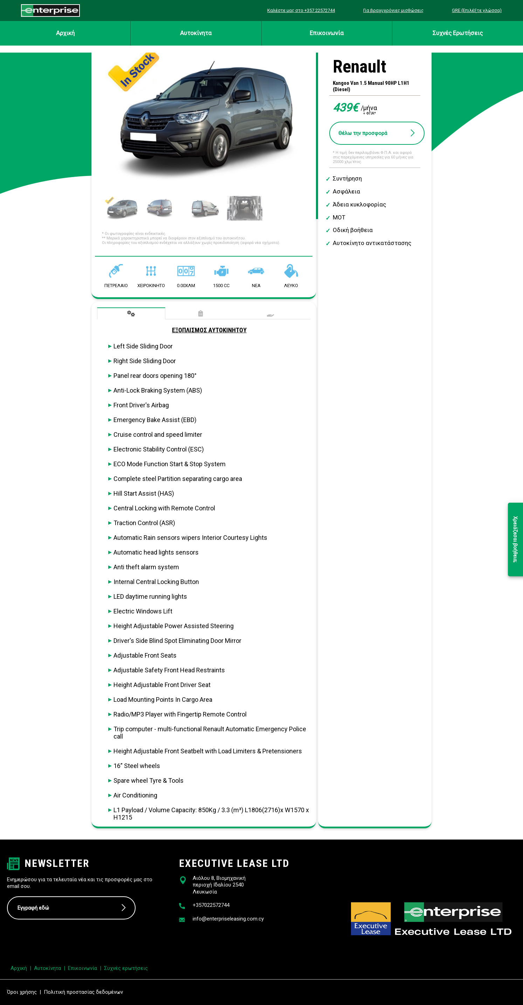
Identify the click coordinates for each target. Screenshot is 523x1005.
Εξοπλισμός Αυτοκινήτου (131, 313)
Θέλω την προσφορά (362, 133)
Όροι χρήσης (22, 992)
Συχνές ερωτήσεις (126, 968)
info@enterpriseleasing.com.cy (228, 919)
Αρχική (65, 32)
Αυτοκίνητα (196, 32)
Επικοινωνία (327, 32)
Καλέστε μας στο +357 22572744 (301, 10)
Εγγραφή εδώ (33, 908)
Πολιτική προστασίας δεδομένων (83, 992)
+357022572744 (211, 905)
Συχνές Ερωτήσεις (458, 32)
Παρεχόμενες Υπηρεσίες (270, 313)
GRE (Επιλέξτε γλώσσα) (477, 10)
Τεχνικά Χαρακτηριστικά (201, 313)
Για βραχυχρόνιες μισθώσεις (393, 10)
